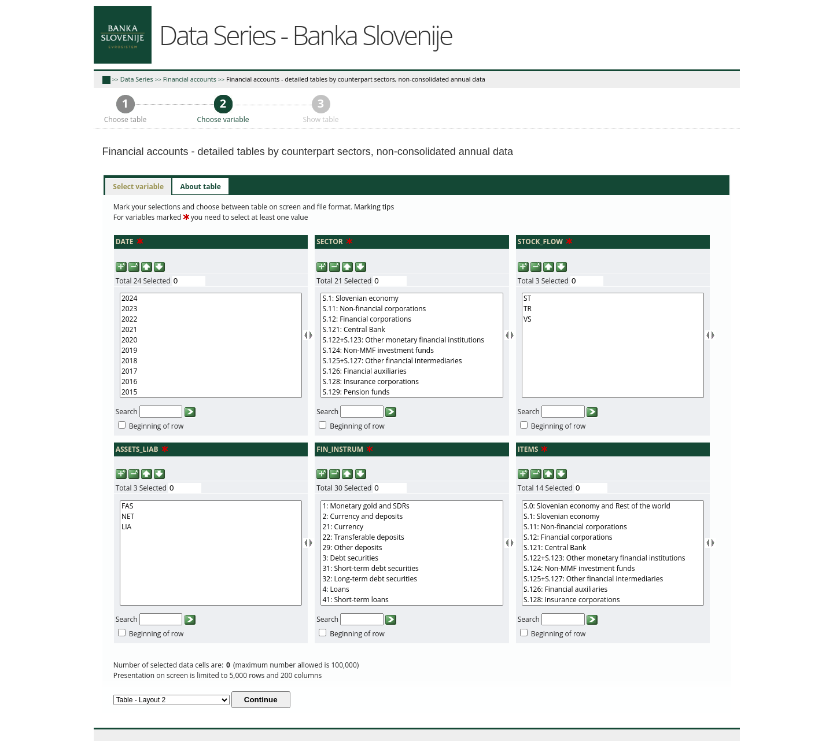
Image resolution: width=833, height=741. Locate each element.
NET (210, 516)
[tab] (138, 187)
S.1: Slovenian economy (411, 298)
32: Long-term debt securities (411, 579)
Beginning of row (156, 426)
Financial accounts (189, 79)
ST (612, 298)
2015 (210, 392)
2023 (210, 309)
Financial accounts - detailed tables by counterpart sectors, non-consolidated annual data (355, 79)
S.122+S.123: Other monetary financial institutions (411, 340)
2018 (210, 361)
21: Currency (411, 527)
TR (612, 309)
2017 (210, 371)
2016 (210, 382)
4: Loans (411, 589)
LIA (210, 527)
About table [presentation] (200, 186)
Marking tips (374, 207)
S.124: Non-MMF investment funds (411, 350)
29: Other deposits (411, 548)
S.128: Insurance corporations (411, 382)
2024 (210, 298)
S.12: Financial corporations (411, 319)
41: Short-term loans (411, 600)
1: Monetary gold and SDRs (411, 506)
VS (612, 319)
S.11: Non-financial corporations (411, 309)
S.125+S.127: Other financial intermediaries (411, 361)
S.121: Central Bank (411, 330)
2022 (210, 319)
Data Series (136, 79)
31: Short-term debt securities (411, 568)
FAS (210, 506)
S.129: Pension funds (411, 392)
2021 (210, 330)
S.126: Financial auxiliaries (411, 371)
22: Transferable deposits (411, 537)
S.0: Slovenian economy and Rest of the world (612, 506)
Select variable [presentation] (138, 186)
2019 (210, 350)
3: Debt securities (411, 558)
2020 (210, 340)
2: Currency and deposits (411, 516)
